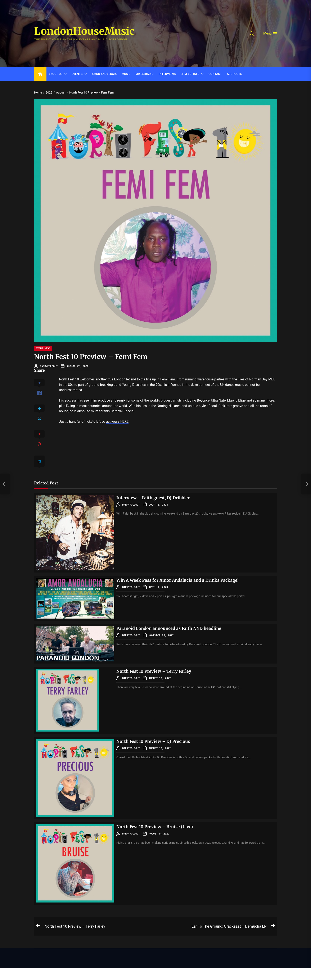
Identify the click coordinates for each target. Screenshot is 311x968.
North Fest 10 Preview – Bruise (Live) (154, 826)
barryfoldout (49, 366)
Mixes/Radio (144, 74)
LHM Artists (190, 74)
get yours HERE (117, 422)
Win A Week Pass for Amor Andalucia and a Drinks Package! (178, 580)
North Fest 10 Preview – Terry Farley (154, 671)
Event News (43, 348)
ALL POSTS (234, 74)
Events (77, 74)
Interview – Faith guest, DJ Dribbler (153, 497)
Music (126, 74)
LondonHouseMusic (84, 31)
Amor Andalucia (104, 74)
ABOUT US (55, 74)
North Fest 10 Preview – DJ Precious (153, 741)
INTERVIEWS (167, 74)
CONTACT (215, 74)
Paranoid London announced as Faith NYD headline (169, 628)
